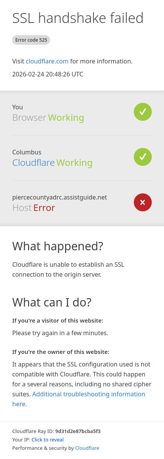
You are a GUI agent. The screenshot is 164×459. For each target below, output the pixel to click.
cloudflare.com (47, 61)
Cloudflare (33, 162)
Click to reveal (48, 439)
